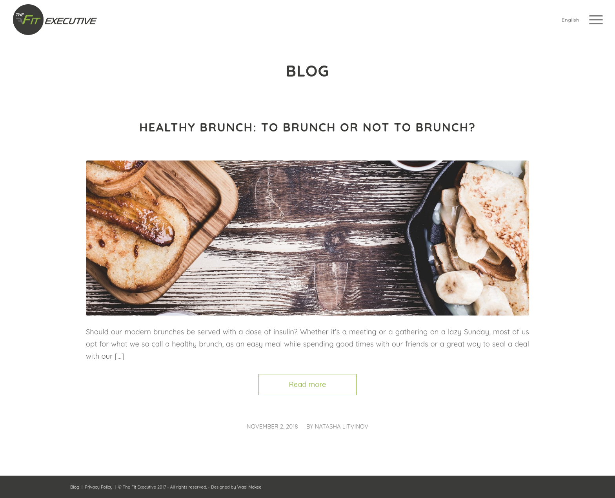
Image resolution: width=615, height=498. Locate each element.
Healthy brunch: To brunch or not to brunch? (307, 127)
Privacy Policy (98, 487)
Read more (307, 384)
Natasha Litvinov (341, 426)
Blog (74, 487)
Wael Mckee (249, 487)
